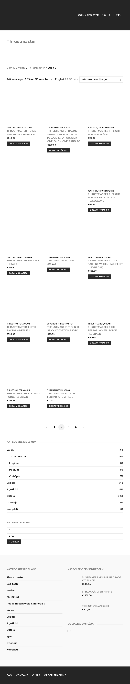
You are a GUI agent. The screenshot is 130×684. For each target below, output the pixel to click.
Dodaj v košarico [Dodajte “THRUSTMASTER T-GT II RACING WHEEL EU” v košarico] (18, 339)
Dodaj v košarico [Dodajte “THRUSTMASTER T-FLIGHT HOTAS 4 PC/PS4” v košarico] (99, 144)
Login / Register (88, 15)
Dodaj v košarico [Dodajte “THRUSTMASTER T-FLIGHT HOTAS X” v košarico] (18, 273)
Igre (9, 636)
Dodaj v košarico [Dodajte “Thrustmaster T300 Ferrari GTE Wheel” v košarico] (58, 406)
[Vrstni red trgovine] (101, 79)
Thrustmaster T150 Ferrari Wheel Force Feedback (102, 330)
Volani (21, 67)
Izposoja (12, 502)
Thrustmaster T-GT (60, 260)
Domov (11, 67)
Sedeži (11, 482)
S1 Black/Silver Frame (97, 591)
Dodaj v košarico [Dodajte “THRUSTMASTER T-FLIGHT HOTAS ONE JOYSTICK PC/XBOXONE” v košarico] (99, 210)
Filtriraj (14, 542)
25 (66, 79)
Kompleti (12, 509)
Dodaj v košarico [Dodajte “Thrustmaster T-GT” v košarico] (58, 270)
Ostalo (11, 496)
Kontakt (22, 675)
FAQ (9, 675)
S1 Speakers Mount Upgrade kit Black (101, 579)
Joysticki (11, 128)
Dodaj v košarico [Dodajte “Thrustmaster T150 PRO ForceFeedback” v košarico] (18, 406)
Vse (76, 79)
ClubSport (15, 476)
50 (70, 79)
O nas (36, 675)
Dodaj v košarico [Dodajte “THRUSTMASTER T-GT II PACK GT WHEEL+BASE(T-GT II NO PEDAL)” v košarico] (99, 276)
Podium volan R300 (95, 606)
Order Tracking (55, 675)
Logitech (14, 463)
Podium (14, 469)
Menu (118, 15)
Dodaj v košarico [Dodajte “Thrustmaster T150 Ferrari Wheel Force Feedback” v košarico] (99, 343)
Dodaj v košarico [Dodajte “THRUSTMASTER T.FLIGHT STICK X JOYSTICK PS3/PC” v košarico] (58, 339)
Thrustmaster (36, 67)
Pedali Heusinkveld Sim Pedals (26, 603)
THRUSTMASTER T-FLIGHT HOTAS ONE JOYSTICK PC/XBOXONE (104, 198)
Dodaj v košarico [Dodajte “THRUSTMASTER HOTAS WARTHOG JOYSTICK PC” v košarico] (18, 144)
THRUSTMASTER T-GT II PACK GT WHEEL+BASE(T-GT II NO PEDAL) (105, 264)
